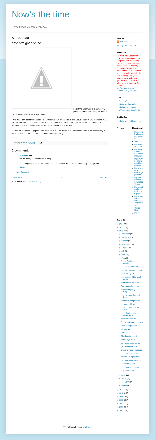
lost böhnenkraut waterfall (131, 283)
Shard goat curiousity (129, 336)
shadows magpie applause (131, 350)
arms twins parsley (128, 319)
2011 (121, 390)
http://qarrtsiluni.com (138, 145)
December (125, 234)
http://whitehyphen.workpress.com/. (138, 135)
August (124, 248)
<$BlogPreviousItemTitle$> (129, 110)
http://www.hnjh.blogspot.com (130, 121)
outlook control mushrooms (131, 353)
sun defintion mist (128, 364)
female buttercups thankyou (132, 322)
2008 (121, 400)
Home (60, 177)
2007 (121, 403)
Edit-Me (137, 213)
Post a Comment (22, 172)
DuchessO (123, 101)
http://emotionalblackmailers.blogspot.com (138, 190)
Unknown (124, 42)
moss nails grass (127, 274)
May (123, 258)
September (126, 244)
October (124, 241)
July (123, 251)
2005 (121, 410)
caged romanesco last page (132, 270)
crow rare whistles (128, 304)
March (124, 378)
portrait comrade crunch (130, 343)
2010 (121, 393)
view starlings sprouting (130, 326)
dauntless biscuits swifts (130, 267)
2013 (121, 227)
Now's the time (41, 14)
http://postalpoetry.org (127, 107)
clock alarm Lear (127, 333)
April (123, 375)
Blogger (88, 427)
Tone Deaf (138, 141)
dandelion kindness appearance (128, 314)
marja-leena (23, 155)
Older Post (103, 177)
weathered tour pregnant (130, 301)
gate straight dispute (129, 346)
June (123, 255)
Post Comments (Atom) (32, 181)
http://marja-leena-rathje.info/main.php (138, 152)
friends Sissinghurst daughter (129, 262)
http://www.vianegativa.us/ (129, 104)
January (124, 385)
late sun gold (126, 329)
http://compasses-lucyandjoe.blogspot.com (138, 200)
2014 (121, 224)
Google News (137, 209)
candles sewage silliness (130, 357)
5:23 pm (21, 167)
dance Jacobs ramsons (130, 367)
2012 (121, 231)
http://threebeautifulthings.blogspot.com (138, 181)
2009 (121, 397)
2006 (121, 407)
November (125, 237)
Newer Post (17, 177)
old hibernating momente (131, 360)
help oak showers (128, 371)
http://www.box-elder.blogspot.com (138, 171)
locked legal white (128, 339)
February (125, 382)
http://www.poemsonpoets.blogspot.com (138, 162)
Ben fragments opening (130, 286)
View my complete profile (126, 45)
